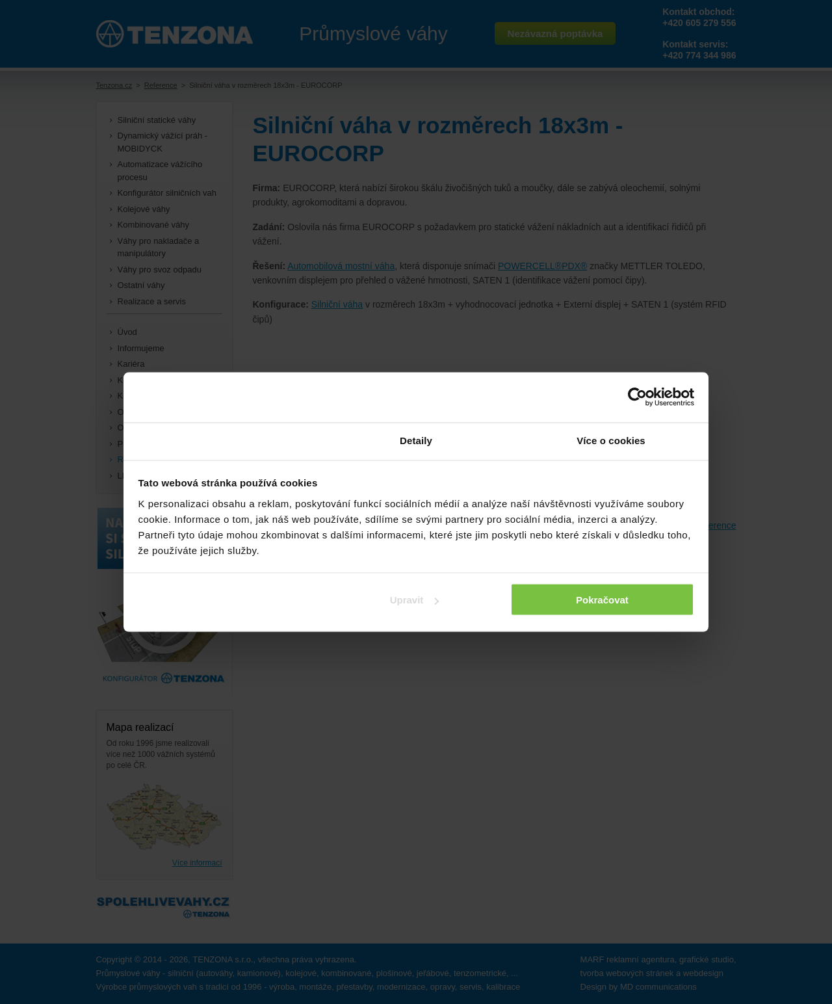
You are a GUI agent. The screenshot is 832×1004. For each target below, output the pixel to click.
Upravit (414, 599)
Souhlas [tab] (221, 439)
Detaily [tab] (416, 439)
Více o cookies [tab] (611, 439)
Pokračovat (602, 599)
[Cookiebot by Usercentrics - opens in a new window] (637, 397)
